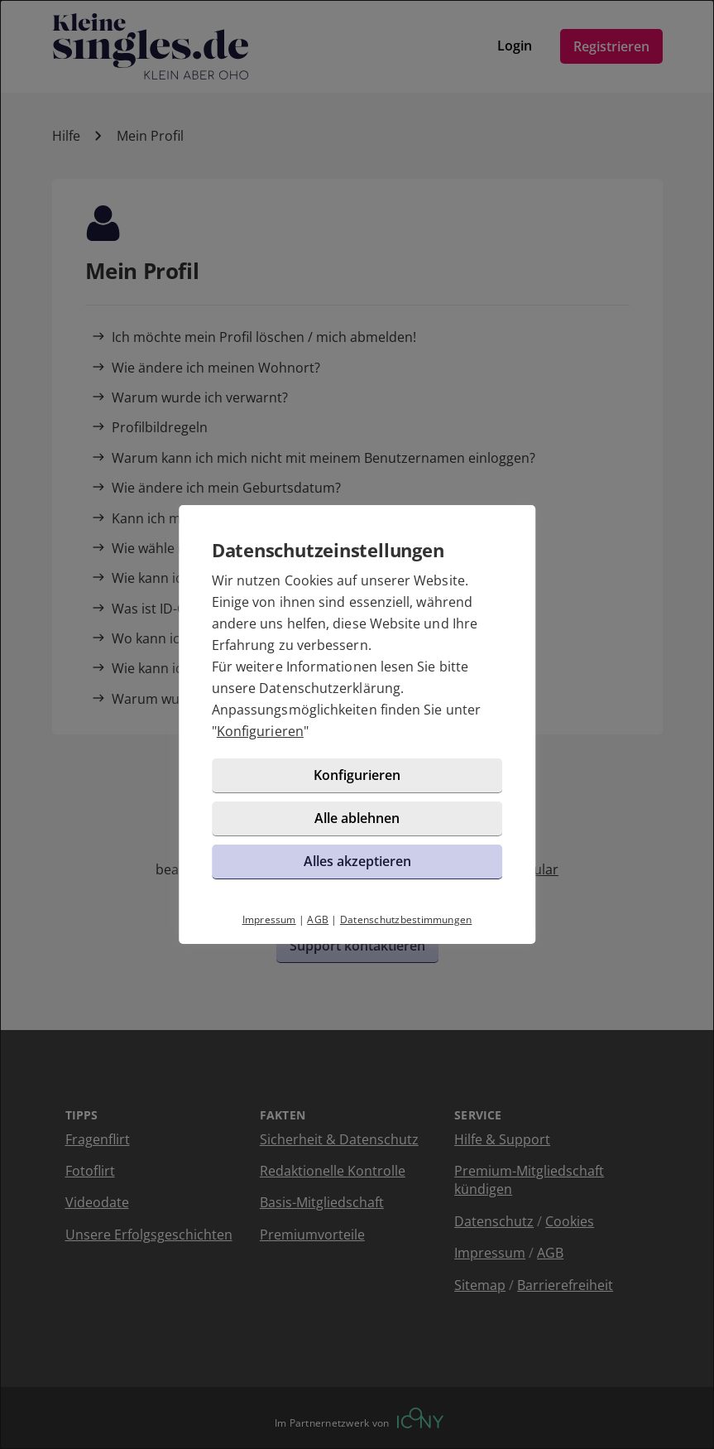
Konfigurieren (260, 731)
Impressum (269, 919)
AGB (317, 919)
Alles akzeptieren (357, 861)
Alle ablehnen (357, 818)
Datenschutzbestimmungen (406, 919)
